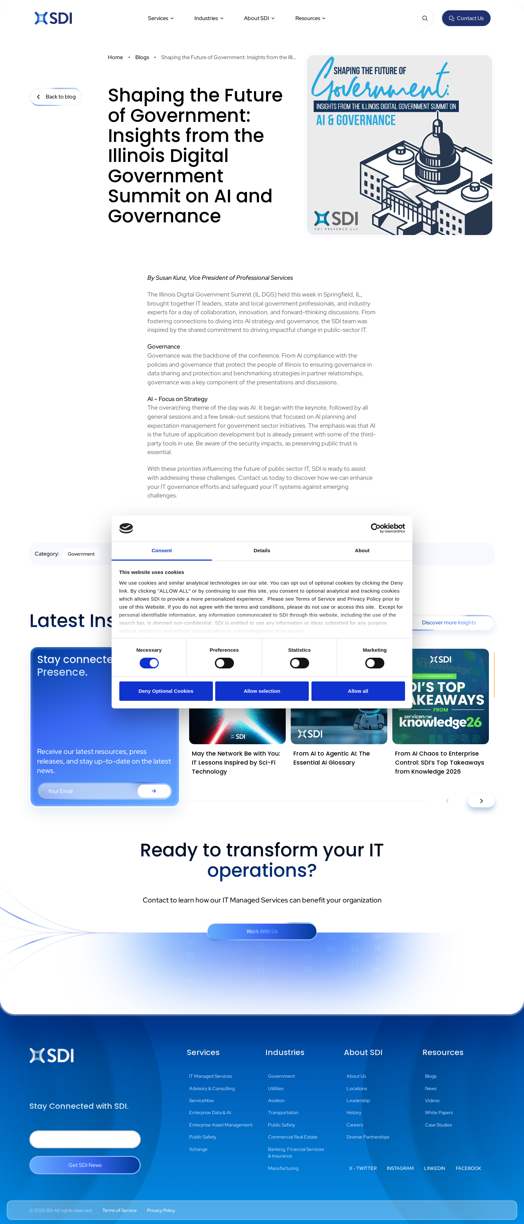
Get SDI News (85, 1165)
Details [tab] (262, 550)
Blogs (142, 57)
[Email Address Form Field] (105, 791)
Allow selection (262, 691)
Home (115, 57)
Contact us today (261, 477)
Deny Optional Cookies (165, 691)
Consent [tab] (162, 550)
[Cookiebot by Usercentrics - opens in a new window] (376, 528)
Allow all (358, 691)
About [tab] (362, 550)
